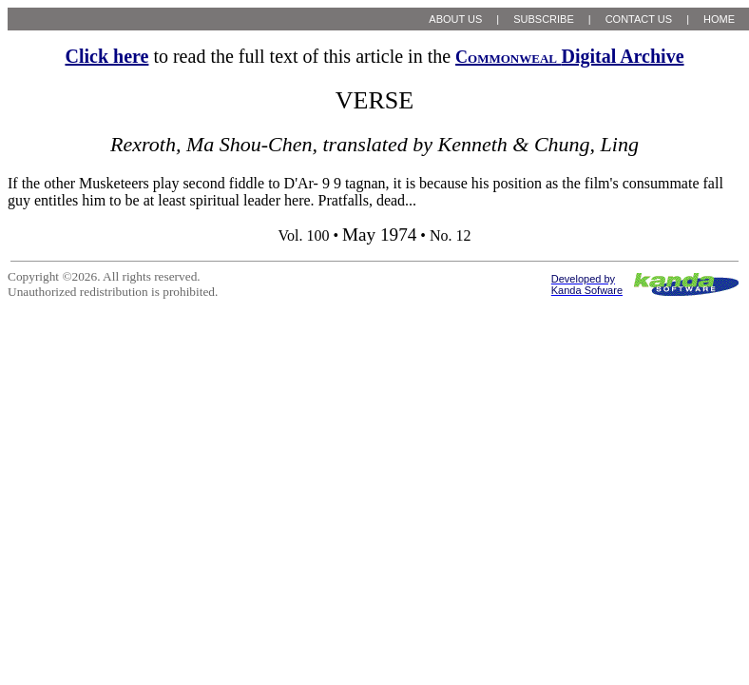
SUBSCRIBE (543, 19)
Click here (106, 56)
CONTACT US (639, 19)
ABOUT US (455, 19)
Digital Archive (569, 56)
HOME (719, 19)
